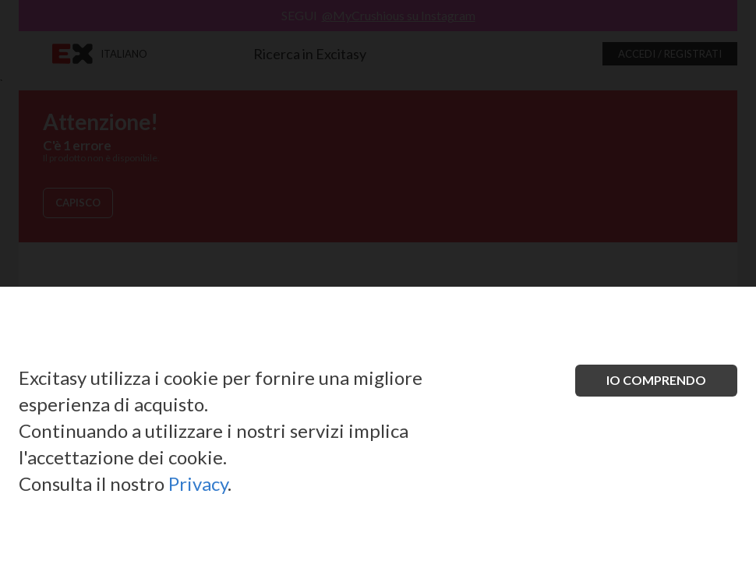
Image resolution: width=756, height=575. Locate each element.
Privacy (198, 483)
